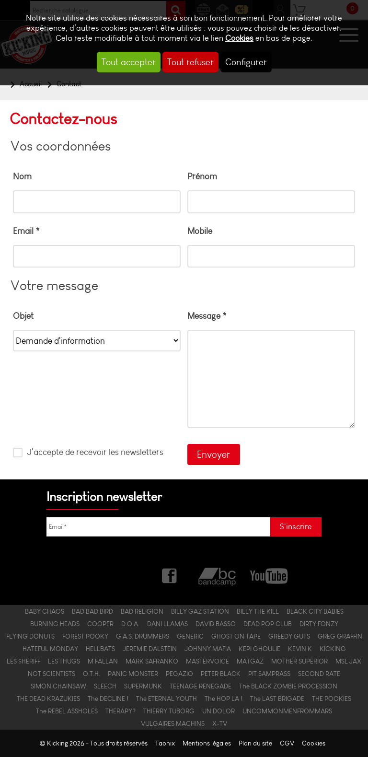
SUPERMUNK (143, 686)
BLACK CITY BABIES (315, 611)
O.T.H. (91, 673)
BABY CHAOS (44, 611)
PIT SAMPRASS (269, 673)
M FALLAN (103, 661)
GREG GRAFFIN (340, 636)
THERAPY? (120, 711)
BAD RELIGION (142, 611)
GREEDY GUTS (289, 636)
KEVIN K (300, 648)
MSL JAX (348, 661)
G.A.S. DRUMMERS (142, 636)
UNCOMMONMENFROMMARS (287, 711)
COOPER (100, 623)
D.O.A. (130, 623)
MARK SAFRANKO (152, 661)
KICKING (333, 648)
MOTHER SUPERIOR (299, 661)
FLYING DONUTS (30, 636)
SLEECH (105, 686)
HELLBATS (100, 648)
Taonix (165, 743)
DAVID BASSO (216, 623)
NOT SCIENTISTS (51, 673)
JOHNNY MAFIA (207, 648)
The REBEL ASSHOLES (67, 711)
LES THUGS (64, 661)
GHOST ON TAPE (236, 636)
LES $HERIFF (23, 661)
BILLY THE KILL (258, 611)
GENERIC (190, 636)
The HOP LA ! (223, 698)
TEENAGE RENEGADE (200, 686)
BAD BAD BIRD (92, 611)
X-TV (219, 723)
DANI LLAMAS (167, 623)
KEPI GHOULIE (259, 648)
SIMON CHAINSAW (58, 686)
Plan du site (255, 743)
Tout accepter (129, 62)
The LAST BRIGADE (277, 698)
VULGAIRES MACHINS (173, 723)
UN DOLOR (218, 711)
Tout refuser (190, 62)
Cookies (239, 38)
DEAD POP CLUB (267, 623)
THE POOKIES (331, 698)
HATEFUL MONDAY (50, 648)
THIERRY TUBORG (169, 711)
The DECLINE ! (108, 698)
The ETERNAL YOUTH (166, 698)
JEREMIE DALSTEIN (150, 648)
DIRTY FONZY (318, 623)
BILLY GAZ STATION (200, 611)
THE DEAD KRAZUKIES (48, 698)
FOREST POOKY (85, 636)
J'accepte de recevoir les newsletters (94, 452)
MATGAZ (250, 661)
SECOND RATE (319, 673)
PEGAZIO (179, 673)
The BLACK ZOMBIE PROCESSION (288, 686)
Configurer (246, 62)
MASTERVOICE (207, 661)
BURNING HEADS (55, 623)
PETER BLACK (221, 673)
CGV (287, 743)
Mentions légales (207, 743)
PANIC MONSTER (133, 673)
